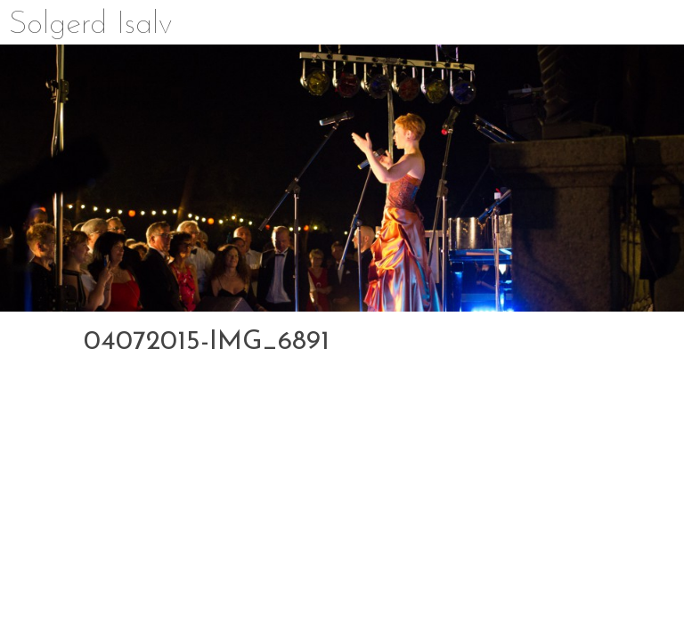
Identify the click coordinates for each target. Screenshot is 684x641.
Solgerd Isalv (91, 25)
